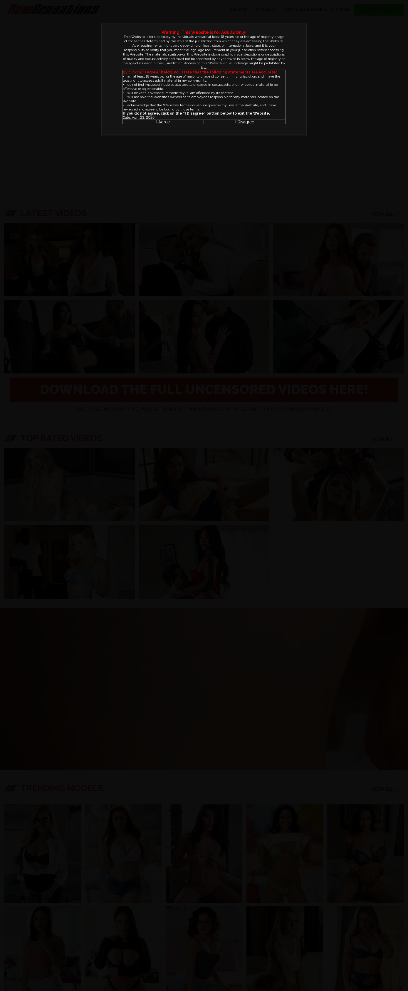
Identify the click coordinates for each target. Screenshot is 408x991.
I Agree (163, 122)
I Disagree (244, 122)
